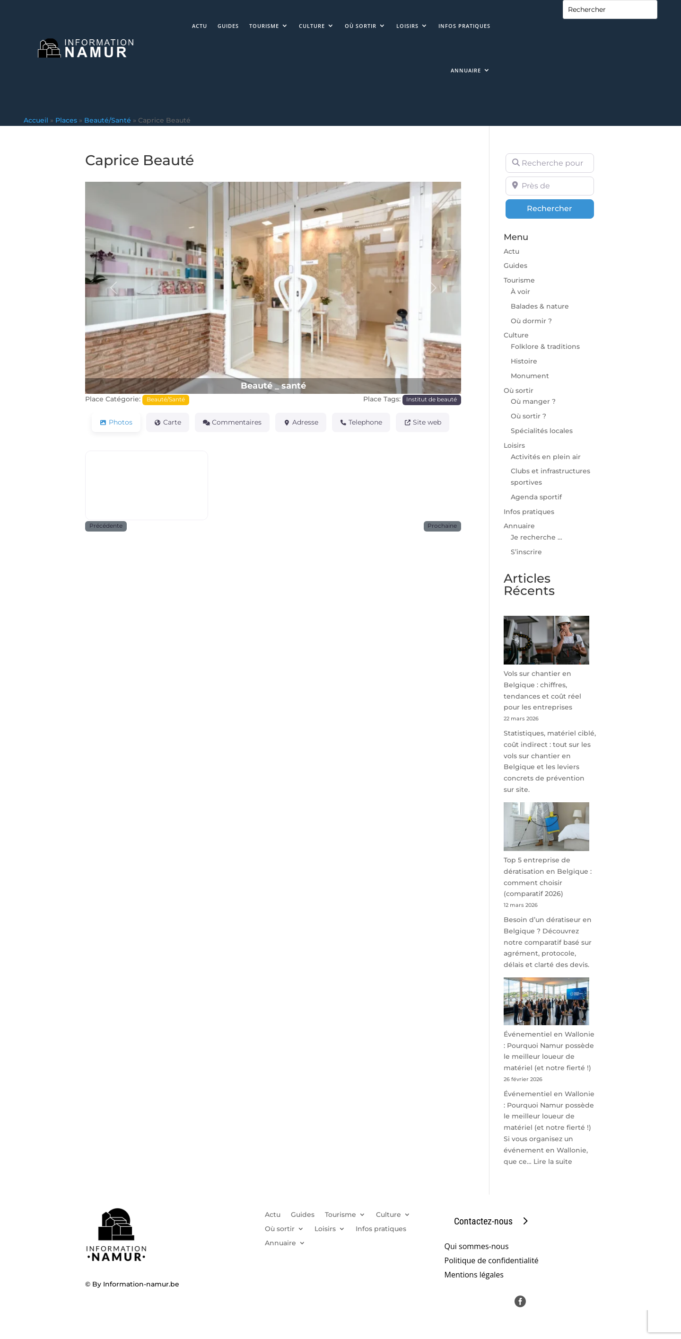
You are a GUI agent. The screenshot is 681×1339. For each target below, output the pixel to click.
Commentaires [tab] (232, 422)
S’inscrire (526, 552)
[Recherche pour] (550, 162)
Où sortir (360, 25)
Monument (530, 376)
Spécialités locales (542, 430)
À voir (520, 291)
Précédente (105, 526)
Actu (199, 25)
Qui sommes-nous (477, 1247)
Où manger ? (533, 401)
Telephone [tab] (361, 422)
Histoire (524, 361)
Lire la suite (552, 1161)
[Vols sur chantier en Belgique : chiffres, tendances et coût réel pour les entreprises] (546, 642)
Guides (228, 25)
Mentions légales (474, 1275)
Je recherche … (536, 537)
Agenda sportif (536, 497)
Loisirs (407, 25)
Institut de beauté (431, 399)
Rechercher (560, 208)
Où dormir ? (531, 321)
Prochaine (442, 526)
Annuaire (466, 70)
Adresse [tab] (300, 422)
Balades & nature (540, 306)
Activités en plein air (546, 456)
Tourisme (264, 25)
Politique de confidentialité (492, 1261)
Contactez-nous (483, 1221)
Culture (312, 25)
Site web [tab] (422, 422)
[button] (113, 287)
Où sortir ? (528, 416)
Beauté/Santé (107, 120)
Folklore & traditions (545, 346)
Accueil (36, 120)
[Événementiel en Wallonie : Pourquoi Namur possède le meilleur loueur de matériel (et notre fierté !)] (546, 1003)
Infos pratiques (464, 25)
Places (66, 120)
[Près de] (550, 186)
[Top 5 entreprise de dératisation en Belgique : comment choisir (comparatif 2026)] (546, 828)
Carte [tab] (167, 422)
